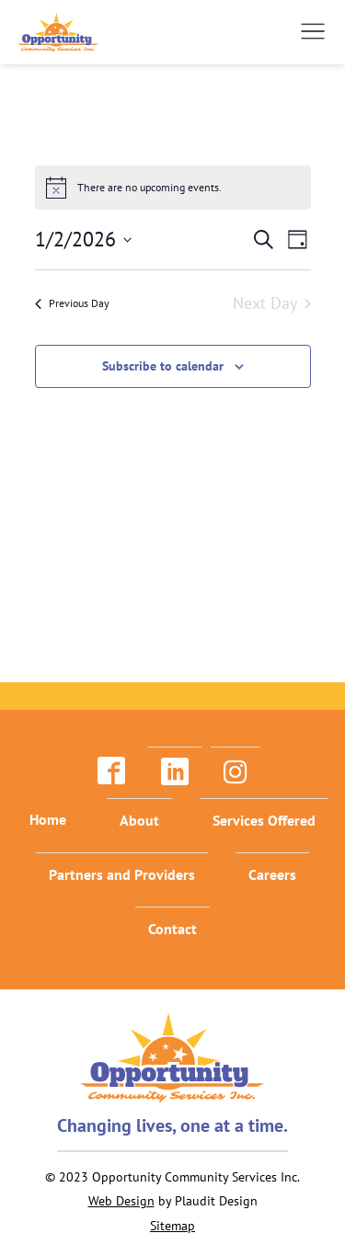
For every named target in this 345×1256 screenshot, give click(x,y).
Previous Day (72, 303)
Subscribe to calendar (163, 366)
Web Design (121, 1201)
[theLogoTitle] (58, 32)
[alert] (173, 188)
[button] (313, 31)
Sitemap (172, 1225)
